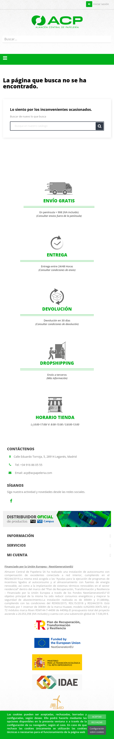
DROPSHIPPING (57, 363)
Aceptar (96, 716)
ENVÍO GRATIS (59, 201)
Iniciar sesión (97, 4)
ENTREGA (57, 255)
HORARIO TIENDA (55, 417)
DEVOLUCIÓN (57, 309)
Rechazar (96, 722)
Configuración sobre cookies (97, 730)
